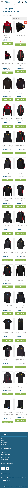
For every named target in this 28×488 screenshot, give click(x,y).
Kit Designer (4, 442)
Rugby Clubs (12, 4)
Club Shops (7, 4)
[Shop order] (19, 18)
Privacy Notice (4, 456)
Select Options (7, 43)
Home (4, 4)
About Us (3, 440)
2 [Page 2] (13, 429)
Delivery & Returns (5, 454)
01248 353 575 (6, 480)
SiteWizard (24, 486)
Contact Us (3, 444)
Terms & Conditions (5, 457)
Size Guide (3, 452)
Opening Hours (4, 459)
